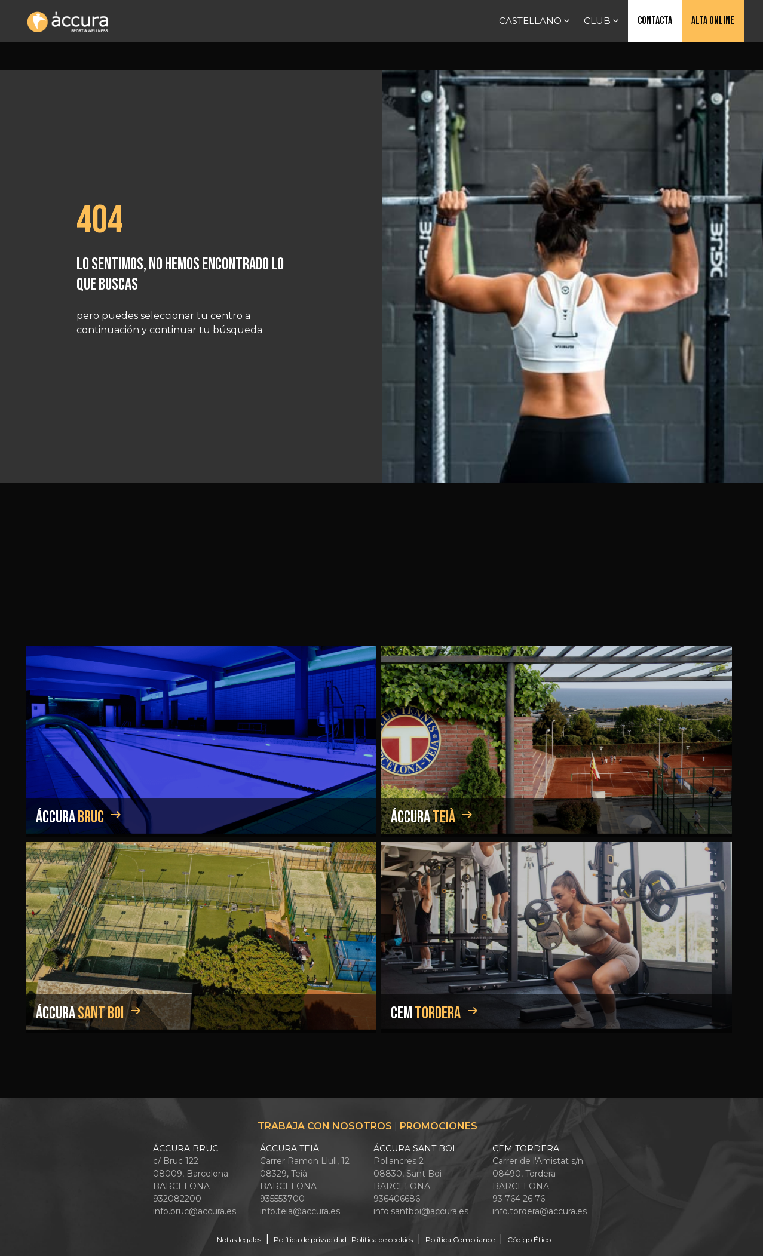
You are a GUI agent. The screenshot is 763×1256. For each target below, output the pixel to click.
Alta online (712, 20)
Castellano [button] (535, 21)
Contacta (655, 20)
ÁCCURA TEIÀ (289, 1148)
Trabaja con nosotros (325, 1126)
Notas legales (239, 1239)
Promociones (438, 1126)
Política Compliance (460, 1239)
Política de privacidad (310, 1239)
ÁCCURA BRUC (185, 1148)
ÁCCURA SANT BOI (414, 1148)
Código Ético (529, 1239)
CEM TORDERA (525, 1148)
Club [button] (602, 21)
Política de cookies (382, 1239)
